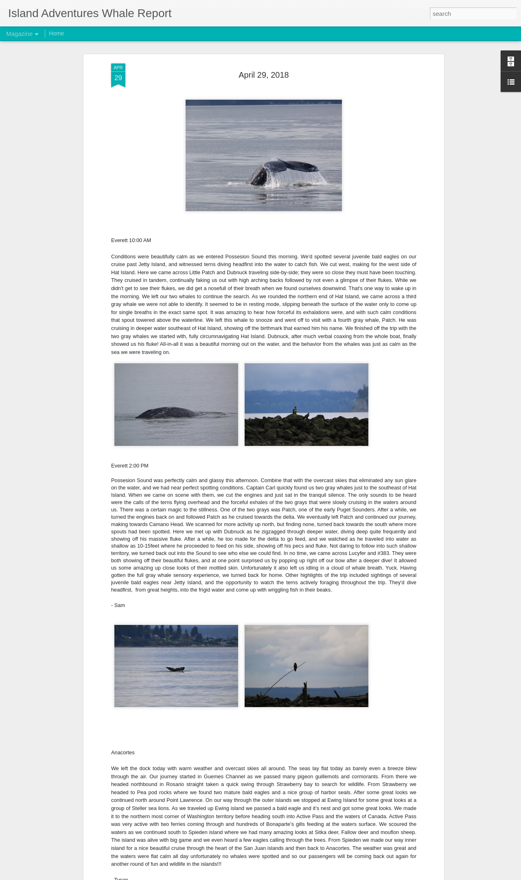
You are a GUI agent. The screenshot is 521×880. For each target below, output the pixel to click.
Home (56, 33)
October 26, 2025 (204, 870)
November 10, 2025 (207, 686)
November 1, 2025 (205, 778)
